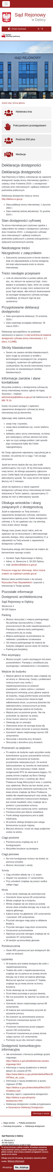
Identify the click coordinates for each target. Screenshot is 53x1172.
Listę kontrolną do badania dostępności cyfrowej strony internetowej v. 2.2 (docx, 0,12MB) (26, 338)
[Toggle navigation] (6, 4)
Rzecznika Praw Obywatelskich (17, 582)
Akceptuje (7, 1169)
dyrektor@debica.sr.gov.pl (24, 565)
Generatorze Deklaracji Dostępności (25, 1107)
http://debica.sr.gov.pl (12, 199)
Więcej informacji (16, 1163)
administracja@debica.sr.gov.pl (17, 397)
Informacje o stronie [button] (41, 1113)
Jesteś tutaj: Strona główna (13, 103)
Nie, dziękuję (21, 1169)
